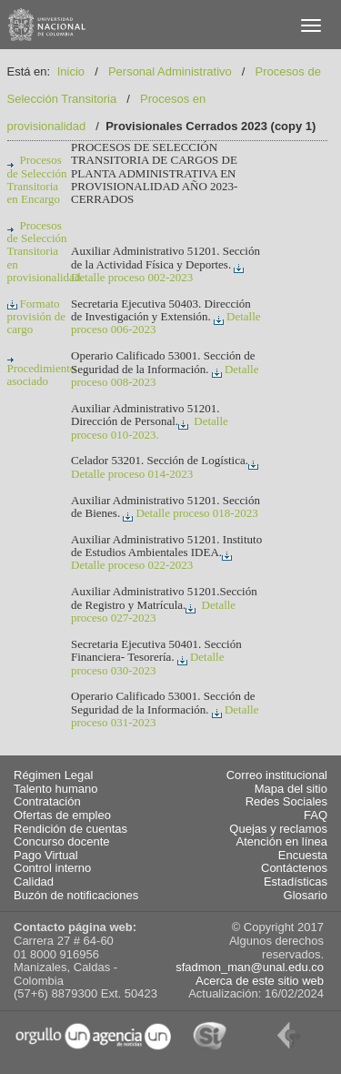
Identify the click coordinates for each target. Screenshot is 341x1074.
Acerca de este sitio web (260, 981)
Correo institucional (276, 775)
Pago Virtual (46, 855)
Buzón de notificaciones (76, 895)
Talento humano (56, 789)
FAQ (315, 815)
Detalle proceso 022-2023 (153, 560)
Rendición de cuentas (70, 829)
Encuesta (302, 855)
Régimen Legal (53, 775)
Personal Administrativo (170, 71)
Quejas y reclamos (278, 829)
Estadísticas (295, 882)
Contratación (47, 801)
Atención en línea (281, 842)
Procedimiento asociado (41, 369)
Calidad (34, 882)
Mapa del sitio (291, 789)
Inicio (71, 71)
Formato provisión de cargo (36, 317)
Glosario (305, 895)
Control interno (52, 868)
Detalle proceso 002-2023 (158, 272)
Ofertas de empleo (62, 815)
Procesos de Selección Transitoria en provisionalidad (44, 251)
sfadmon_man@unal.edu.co (250, 967)
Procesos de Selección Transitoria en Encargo (37, 179)
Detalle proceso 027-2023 (153, 611)
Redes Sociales (286, 801)
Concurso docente (62, 842)
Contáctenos (294, 868)
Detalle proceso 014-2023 (166, 469)
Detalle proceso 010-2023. (149, 427)
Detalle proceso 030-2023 (147, 663)
